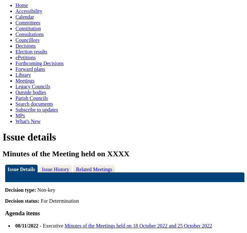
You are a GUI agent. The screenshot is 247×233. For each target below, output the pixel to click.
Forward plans (30, 69)
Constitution (28, 28)
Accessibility (28, 11)
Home (21, 5)
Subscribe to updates (36, 109)
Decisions (25, 46)
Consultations (29, 34)
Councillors (27, 40)
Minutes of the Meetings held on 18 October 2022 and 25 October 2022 (138, 225)
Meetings (25, 80)
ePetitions (25, 57)
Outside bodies (30, 92)
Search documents (34, 104)
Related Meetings (94, 169)
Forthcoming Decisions (39, 63)
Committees (27, 22)
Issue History (55, 169)
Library (23, 75)
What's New (28, 121)
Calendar (24, 17)
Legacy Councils (32, 86)
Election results (31, 51)
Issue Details (21, 169)
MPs (20, 115)
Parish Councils (31, 98)
